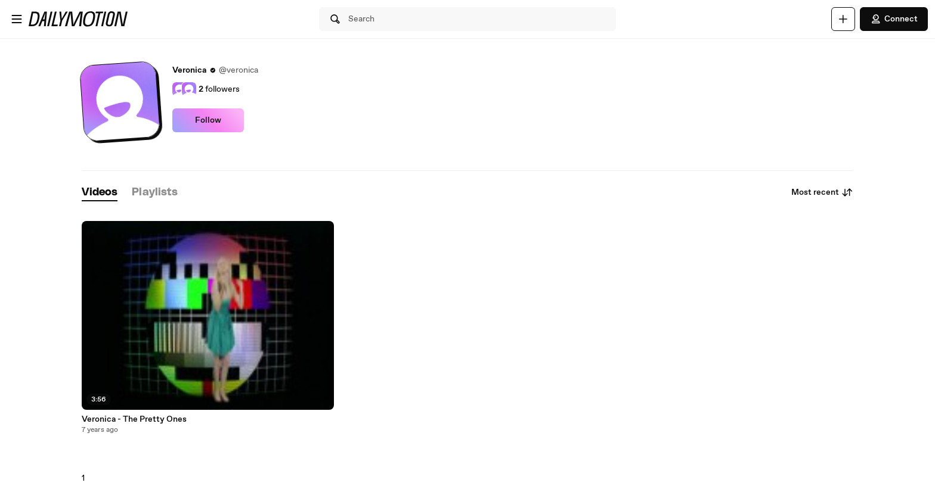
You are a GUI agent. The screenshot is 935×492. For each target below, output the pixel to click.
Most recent (822, 192)
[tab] (99, 192)
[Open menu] (16, 19)
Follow (208, 120)
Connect (894, 19)
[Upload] (843, 19)
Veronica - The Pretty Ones (134, 419)
